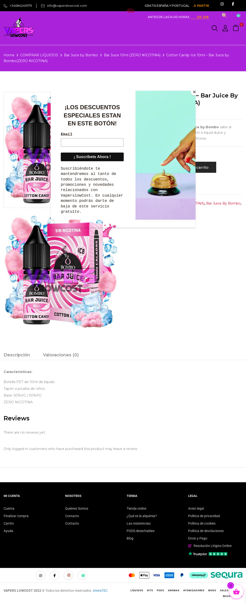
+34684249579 (21, 5)
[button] (236, 28)
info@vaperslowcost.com (67, 5)
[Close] (194, 92)
